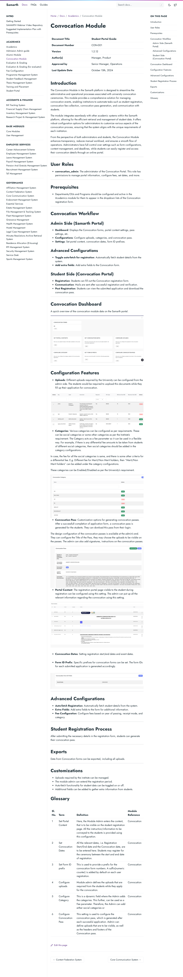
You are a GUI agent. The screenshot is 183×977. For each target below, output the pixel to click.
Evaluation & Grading (16, 62)
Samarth (12, 4)
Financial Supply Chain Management (23, 109)
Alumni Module (13, 54)
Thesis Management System (19, 82)
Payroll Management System (19, 161)
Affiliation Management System (21, 187)
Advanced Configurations (164, 50)
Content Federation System (19, 191)
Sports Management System (19, 259)
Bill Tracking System (15, 105)
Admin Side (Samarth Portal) (162, 45)
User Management (14, 135)
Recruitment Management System (22, 169)
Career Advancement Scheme (20, 149)
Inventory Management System (20, 113)
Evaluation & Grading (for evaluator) (23, 66)
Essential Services (14, 203)
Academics (11, 46)
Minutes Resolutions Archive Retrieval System (24, 237)
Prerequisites (156, 33)
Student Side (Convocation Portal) (162, 57)
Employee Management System (21, 153)
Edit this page (59, 945)
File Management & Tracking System (23, 211)
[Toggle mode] (170, 5)
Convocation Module (16, 58)
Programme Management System (22, 74)
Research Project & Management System (25, 117)
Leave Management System (19, 157)
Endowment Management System (22, 199)
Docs (24, 5)
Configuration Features (160, 69)
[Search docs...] (140, 4)
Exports (153, 86)
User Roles (155, 27)
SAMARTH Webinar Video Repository (24, 25)
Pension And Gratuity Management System (26, 165)
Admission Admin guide (17, 50)
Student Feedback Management (21, 78)
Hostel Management (15, 227)
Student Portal (13, 90)
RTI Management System (17, 247)
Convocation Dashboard (161, 64)
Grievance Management (17, 219)
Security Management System (20, 251)
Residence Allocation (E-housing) (22, 243)
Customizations (157, 92)
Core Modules (13, 131)
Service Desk (12, 255)
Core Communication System (20, 195)
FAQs (33, 5)
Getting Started (13, 21)
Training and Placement (17, 86)
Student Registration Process (163, 81)
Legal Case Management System (21, 231)
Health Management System (19, 223)
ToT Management (14, 173)
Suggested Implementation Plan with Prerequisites (23, 31)
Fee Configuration (15, 70)
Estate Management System (19, 207)
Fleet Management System (18, 215)
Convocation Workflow (160, 38)
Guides (44, 5)
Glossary (154, 98)
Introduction (155, 22)
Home (53, 16)
